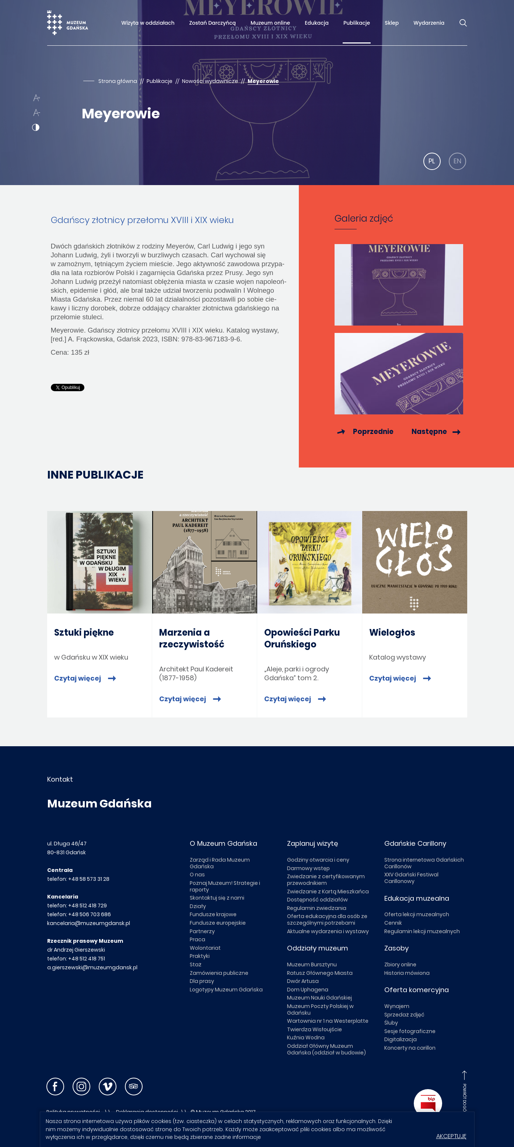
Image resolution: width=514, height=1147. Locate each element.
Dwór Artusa (303, 981)
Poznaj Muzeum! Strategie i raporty (225, 886)
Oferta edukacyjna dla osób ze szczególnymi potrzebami (327, 920)
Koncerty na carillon (410, 1048)
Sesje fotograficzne (410, 1031)
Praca (197, 939)
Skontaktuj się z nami (217, 897)
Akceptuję (451, 1136)
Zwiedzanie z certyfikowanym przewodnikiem (326, 880)
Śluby (391, 1022)
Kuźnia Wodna (306, 1037)
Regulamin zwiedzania (316, 908)
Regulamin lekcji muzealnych (422, 931)
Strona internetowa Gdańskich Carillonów (424, 863)
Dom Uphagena (307, 989)
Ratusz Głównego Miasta (320, 973)
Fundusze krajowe (213, 914)
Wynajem (396, 1006)
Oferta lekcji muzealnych (416, 914)
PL (432, 161)
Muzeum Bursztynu (312, 964)
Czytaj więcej (78, 678)
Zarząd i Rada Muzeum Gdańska (220, 863)
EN (457, 161)
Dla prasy (202, 981)
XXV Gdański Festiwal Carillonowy (411, 878)
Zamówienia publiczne (219, 973)
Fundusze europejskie (218, 923)
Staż (196, 964)
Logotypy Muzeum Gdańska (226, 989)
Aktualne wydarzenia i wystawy (328, 931)
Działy (198, 906)
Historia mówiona (407, 973)
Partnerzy (202, 931)
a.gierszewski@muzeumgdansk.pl (92, 967)
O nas (197, 874)
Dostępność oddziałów (317, 899)
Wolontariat (205, 948)
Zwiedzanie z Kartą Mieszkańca (328, 891)
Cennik (393, 923)
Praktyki (200, 956)
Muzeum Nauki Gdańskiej (319, 997)
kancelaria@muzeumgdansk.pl (88, 923)
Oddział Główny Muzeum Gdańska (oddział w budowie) (326, 1049)
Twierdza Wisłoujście (314, 1029)
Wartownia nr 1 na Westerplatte (327, 1021)
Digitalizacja (400, 1039)
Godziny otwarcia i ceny (318, 859)
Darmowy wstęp (308, 868)
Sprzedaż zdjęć (404, 1014)
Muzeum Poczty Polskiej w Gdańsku (320, 1009)
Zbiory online (400, 964)
